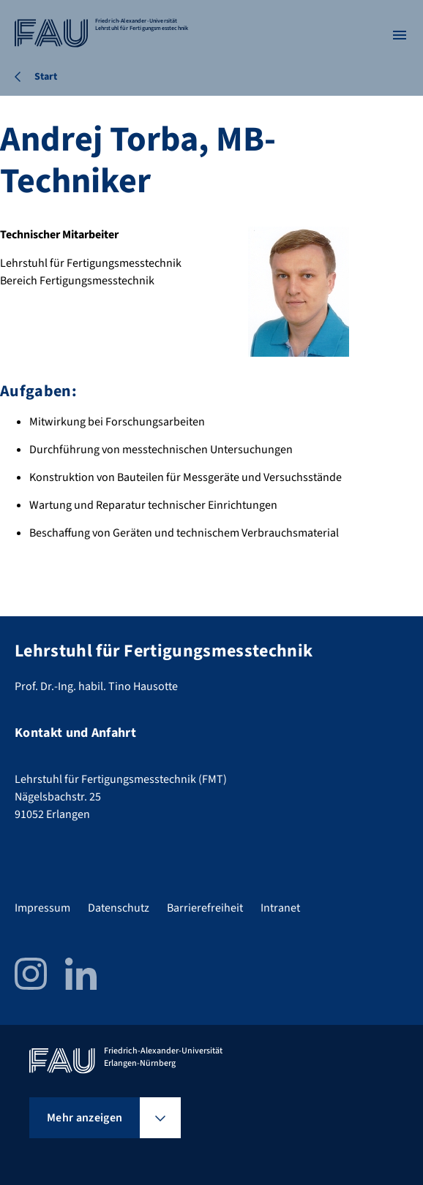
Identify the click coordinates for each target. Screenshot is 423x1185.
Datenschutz (118, 908)
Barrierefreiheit (205, 908)
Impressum (42, 908)
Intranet (280, 908)
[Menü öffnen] (399, 35)
